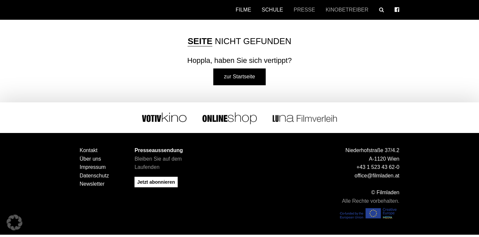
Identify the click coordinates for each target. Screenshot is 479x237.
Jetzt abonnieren (156, 182)
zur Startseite (239, 76)
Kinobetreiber (347, 10)
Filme (243, 10)
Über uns (90, 159)
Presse (304, 10)
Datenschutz (94, 175)
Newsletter (92, 184)
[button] (14, 222)
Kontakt (89, 150)
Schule (272, 10)
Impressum (93, 167)
